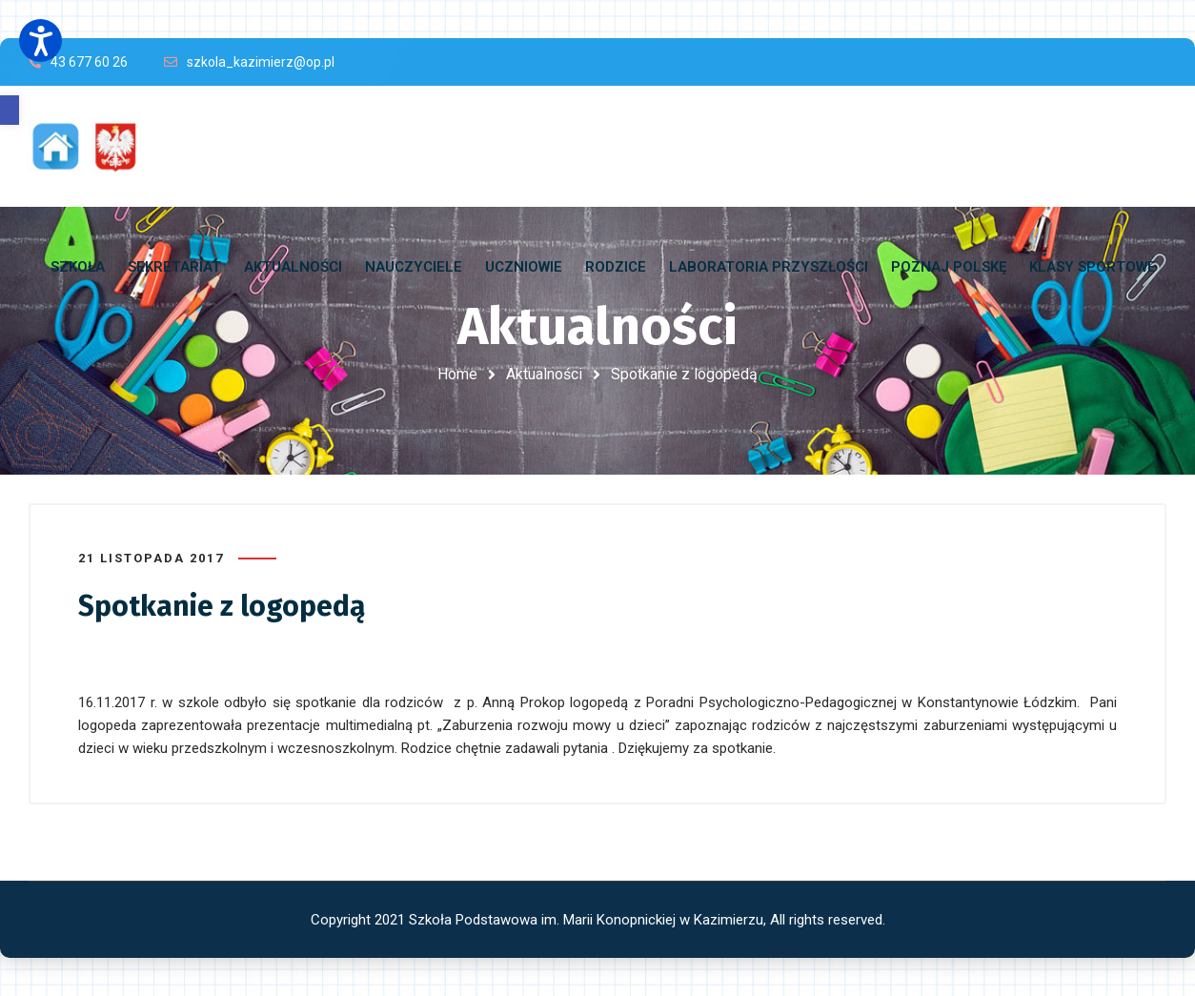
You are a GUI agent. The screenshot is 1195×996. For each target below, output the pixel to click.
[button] (9, 110)
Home (457, 374)
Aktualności (544, 374)
